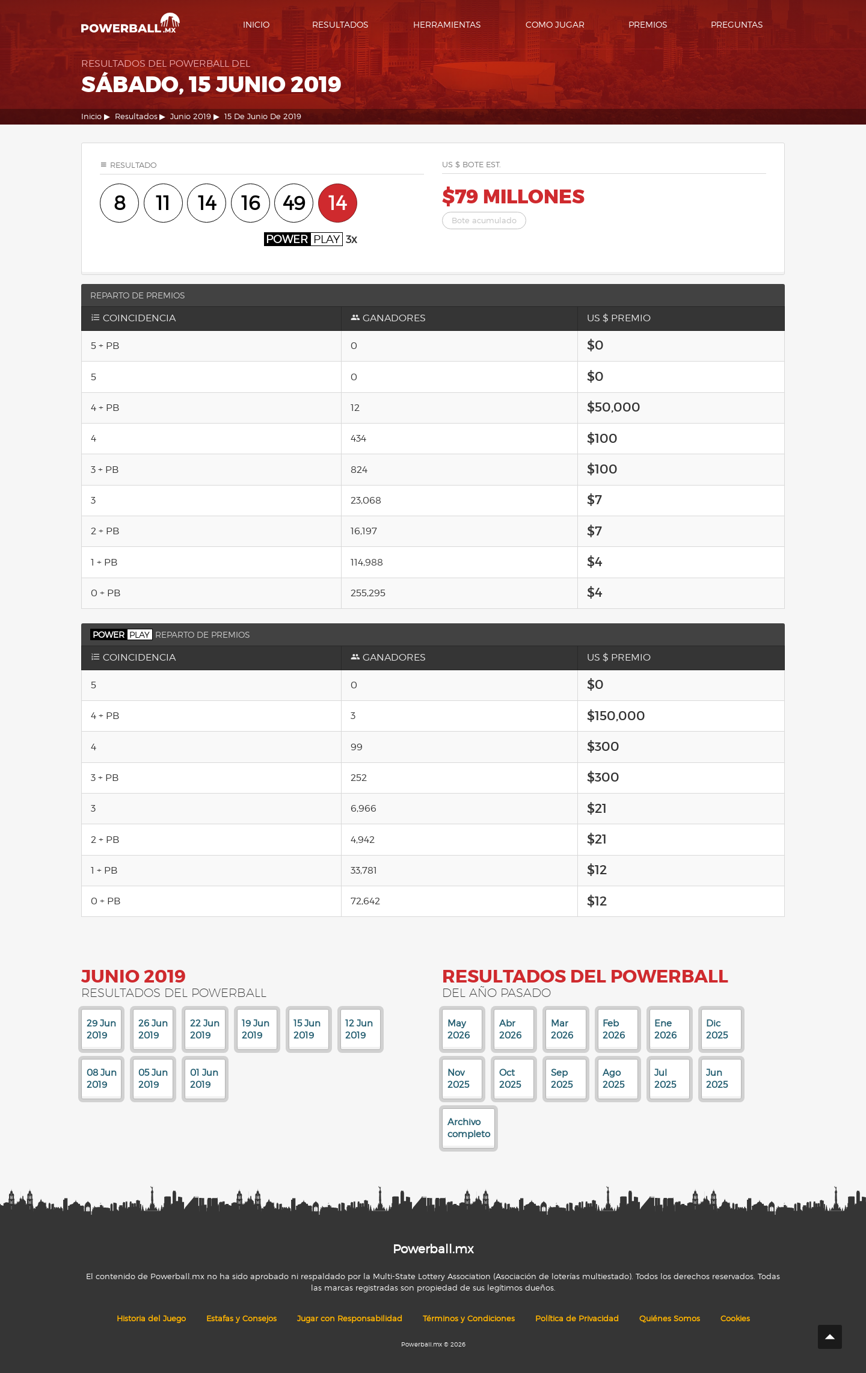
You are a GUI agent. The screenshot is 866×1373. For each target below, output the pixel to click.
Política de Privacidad (577, 1318)
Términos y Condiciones (469, 1318)
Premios (648, 24)
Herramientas (447, 24)
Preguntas (737, 24)
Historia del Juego (151, 1318)
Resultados (340, 24)
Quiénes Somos (669, 1318)
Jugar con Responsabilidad (349, 1318)
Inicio (256, 24)
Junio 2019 (190, 116)
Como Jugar (555, 24)
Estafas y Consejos (241, 1318)
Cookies (735, 1318)
